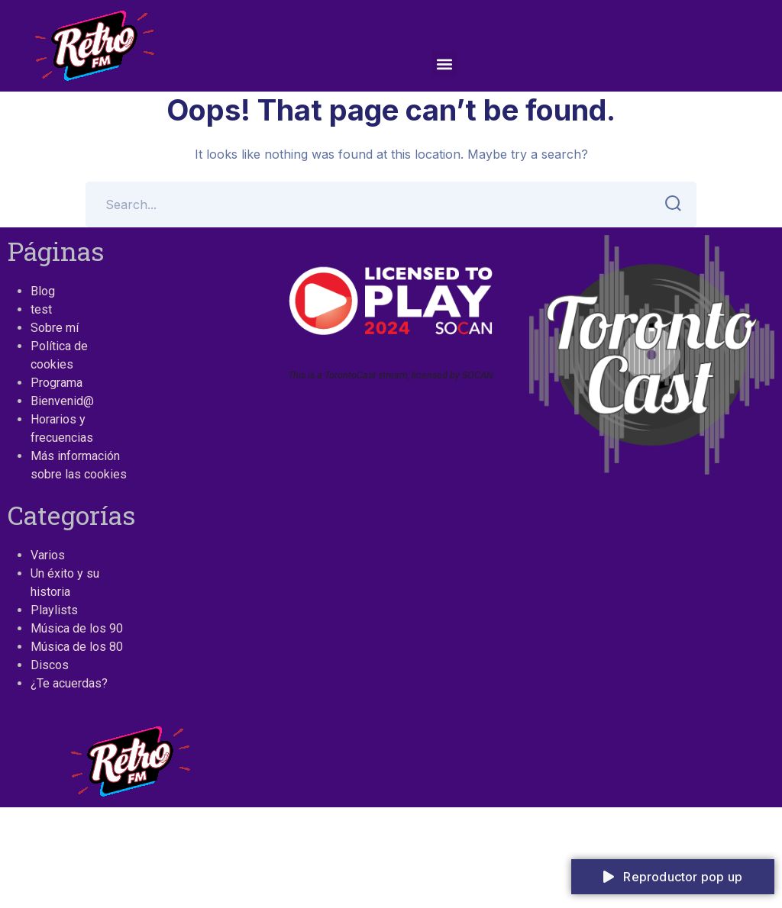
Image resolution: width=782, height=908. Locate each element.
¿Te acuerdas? (69, 683)
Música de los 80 (77, 646)
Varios (48, 555)
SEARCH (668, 203)
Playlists (54, 610)
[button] (444, 63)
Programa (56, 382)
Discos (50, 665)
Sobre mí (55, 327)
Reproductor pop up (672, 876)
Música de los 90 (77, 628)
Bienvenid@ (62, 401)
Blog (43, 291)
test (41, 309)
